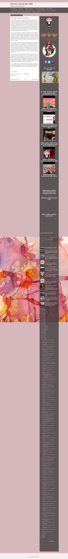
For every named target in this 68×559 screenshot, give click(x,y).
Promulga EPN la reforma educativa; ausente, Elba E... (47, 447)
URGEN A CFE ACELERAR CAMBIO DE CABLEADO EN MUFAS (48, 442)
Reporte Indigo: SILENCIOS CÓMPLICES (48, 362)
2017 (42, 318)
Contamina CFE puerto (45, 492)
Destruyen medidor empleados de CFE (48, 390)
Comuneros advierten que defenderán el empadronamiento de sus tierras (51, 255)
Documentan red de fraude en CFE (50, 296)
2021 (42, 313)
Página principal (13, 8)
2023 (42, 310)
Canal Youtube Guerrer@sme (30, 10)
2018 (42, 317)
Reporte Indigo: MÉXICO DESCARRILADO (46, 436)
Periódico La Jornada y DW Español (50, 291)
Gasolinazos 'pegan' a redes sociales (48, 497)
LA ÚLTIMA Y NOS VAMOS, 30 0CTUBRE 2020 (49, 273)
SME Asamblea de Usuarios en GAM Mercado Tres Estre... (47, 416)
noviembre (44, 326)
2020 (42, 314)
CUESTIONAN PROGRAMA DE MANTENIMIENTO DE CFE (47, 375)
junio (43, 333)
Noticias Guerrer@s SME (21, 4)
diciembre (44, 325)
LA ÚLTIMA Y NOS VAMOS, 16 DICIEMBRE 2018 (49, 261)
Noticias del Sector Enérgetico (40, 8)
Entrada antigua (35, 79)
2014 (42, 322)
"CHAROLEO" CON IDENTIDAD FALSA (48, 471)
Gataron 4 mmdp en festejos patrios (47, 531)
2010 (42, 537)
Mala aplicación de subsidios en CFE (47, 459)
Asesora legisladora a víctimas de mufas (48, 353)
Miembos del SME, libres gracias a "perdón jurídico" (47, 520)
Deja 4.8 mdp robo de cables (46, 456)
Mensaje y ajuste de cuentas (46, 403)
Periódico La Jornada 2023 (29, 8)
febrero (43, 338)
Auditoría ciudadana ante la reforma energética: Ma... (47, 483)
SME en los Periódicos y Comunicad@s (17, 10)
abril (43, 336)
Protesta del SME (45, 517)
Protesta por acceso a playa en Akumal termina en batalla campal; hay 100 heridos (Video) (51, 286)
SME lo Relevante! (49, 8)
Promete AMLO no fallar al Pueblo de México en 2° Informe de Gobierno (50, 267)
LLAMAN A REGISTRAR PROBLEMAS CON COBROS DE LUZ (48, 419)
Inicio (25, 79)
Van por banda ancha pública (46, 357)
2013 (42, 324)
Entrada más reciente (15, 79)
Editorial (15, 75)
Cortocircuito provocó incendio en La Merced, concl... (47, 355)
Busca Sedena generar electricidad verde (48, 457)
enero (43, 533)
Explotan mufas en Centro (46, 521)
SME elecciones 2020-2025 (51, 10)
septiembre (44, 329)
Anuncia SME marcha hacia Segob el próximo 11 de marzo (48, 372)
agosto (43, 330)
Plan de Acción (20, 8)
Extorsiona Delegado (45, 467)
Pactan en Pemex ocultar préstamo (47, 496)
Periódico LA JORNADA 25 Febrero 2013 (48, 448)
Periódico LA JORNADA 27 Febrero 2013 (48, 378)
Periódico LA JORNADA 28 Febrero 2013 (48, 346)
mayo (43, 334)
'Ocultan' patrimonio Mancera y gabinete (48, 468)
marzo (43, 337)
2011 (42, 536)
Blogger (37, 556)
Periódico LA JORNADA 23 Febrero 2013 (48, 512)
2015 (42, 321)
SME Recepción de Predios (41, 10)
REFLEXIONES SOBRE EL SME (47, 417)
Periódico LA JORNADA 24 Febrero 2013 (48, 481)
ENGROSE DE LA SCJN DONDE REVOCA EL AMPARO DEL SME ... (48, 385)
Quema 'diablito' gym (45, 358)
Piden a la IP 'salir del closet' (46, 388)
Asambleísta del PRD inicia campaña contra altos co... (48, 479)
